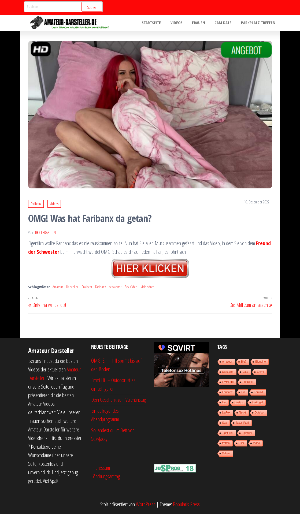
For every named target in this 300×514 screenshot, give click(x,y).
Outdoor (259, 412)
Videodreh (147, 286)
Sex (224, 422)
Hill (243, 392)
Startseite (158, 23)
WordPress (145, 504)
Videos (182, 23)
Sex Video (131, 286)
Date (245, 371)
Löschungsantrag (105, 476)
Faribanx (36, 203)
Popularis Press (186, 504)
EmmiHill (247, 382)
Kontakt (258, 392)
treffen (226, 443)
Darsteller (72, 286)
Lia (224, 402)
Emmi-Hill (228, 382)
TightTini (247, 432)
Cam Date (225, 23)
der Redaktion (45, 232)
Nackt (242, 412)
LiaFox (226, 412)
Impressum (100, 467)
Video (256, 443)
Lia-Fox (239, 402)
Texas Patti (242, 422)
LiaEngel (257, 402)
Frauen (202, 23)
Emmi (260, 371)
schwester (115, 286)
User (241, 443)
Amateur (58, 286)
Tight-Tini (227, 432)
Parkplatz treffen (259, 23)
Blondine (260, 361)
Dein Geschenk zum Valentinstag (118, 399)
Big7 (243, 361)
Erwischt (87, 286)
